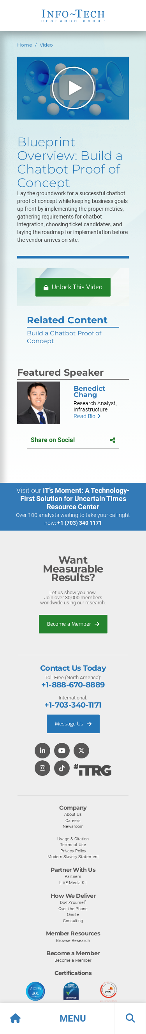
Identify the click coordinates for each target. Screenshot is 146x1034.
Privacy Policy (73, 851)
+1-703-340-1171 (72, 705)
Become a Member (73, 624)
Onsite (73, 914)
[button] (73, 1018)
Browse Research (73, 940)
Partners (73, 876)
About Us (73, 814)
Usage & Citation (73, 838)
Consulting (73, 920)
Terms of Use (73, 844)
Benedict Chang (90, 391)
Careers (73, 820)
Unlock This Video (73, 287)
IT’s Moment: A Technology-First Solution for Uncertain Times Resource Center (75, 498)
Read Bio (84, 416)
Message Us (73, 723)
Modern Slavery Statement (73, 856)
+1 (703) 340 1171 (79, 523)
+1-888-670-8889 (72, 684)
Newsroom (73, 826)
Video (46, 45)
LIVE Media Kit (73, 882)
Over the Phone (73, 908)
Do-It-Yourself (73, 902)
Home (24, 45)
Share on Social (73, 440)
